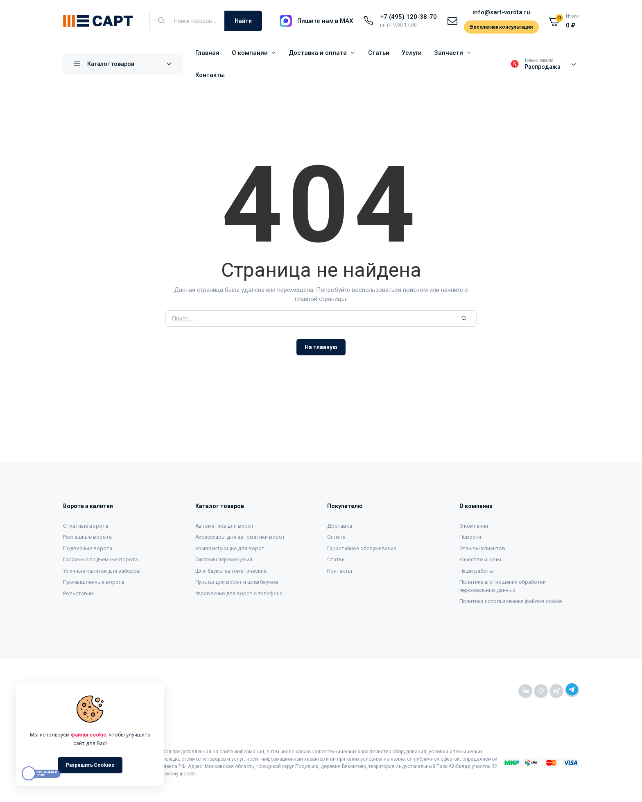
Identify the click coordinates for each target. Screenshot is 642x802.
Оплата (336, 537)
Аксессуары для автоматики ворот (240, 537)
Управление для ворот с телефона (239, 593)
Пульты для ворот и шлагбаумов (236, 582)
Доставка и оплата (318, 52)
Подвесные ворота (87, 548)
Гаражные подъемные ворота (100, 559)
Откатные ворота (85, 526)
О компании (250, 52)
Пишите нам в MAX (325, 21)
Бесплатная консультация (501, 27)
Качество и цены (480, 559)
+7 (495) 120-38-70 (408, 16)
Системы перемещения (223, 559)
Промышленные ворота (93, 582)
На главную (321, 347)
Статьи (378, 52)
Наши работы (476, 571)
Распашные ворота (87, 537)
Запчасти (448, 52)
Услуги (412, 52)
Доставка (339, 526)
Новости (470, 537)
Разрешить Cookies (90, 765)
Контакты (210, 75)
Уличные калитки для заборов (101, 571)
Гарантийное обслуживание (361, 548)
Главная (207, 52)
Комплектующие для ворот (229, 548)
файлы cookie (89, 735)
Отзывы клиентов (482, 548)
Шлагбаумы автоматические (231, 571)
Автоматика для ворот (224, 526)
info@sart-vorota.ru (501, 12)
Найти (243, 21)
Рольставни (78, 593)
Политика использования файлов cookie (510, 601)
